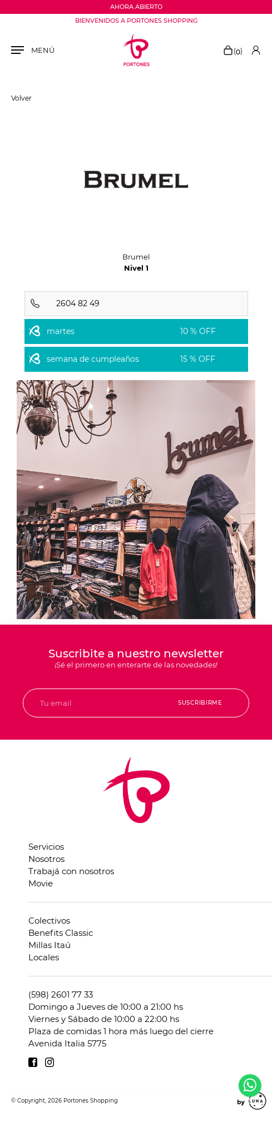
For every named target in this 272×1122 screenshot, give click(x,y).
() (232, 51)
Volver (21, 98)
